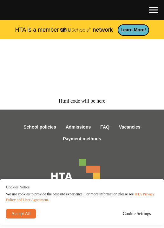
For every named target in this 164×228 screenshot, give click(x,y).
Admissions (78, 127)
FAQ (104, 127)
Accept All (20, 213)
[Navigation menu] (153, 10)
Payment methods (82, 138)
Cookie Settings (137, 213)
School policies (39, 127)
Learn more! (133, 29)
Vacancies (130, 127)
